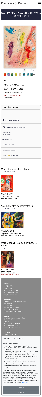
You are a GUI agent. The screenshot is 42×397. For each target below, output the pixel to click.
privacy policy (25, 382)
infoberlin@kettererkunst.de (12, 328)
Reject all (21, 388)
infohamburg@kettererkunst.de (13, 311)
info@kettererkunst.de (10, 295)
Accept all (21, 392)
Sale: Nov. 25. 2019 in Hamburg (21, 14)
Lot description (11, 107)
